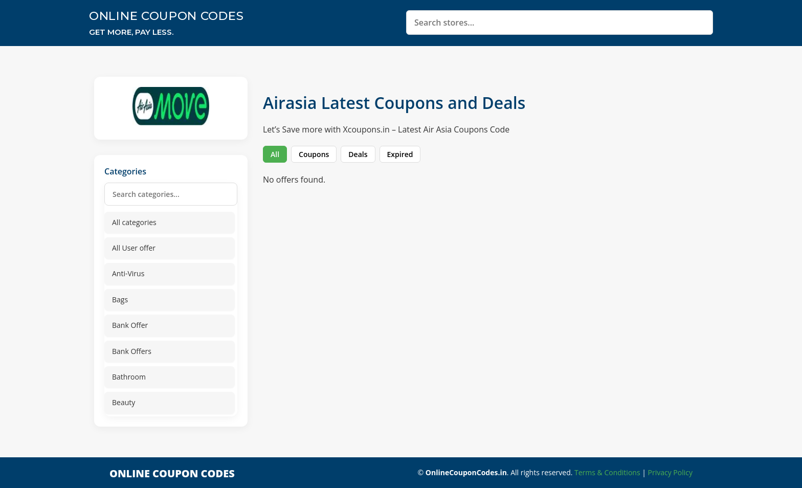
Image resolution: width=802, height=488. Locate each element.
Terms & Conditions (607, 472)
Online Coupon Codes (166, 16)
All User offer (133, 248)
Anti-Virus (128, 273)
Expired (400, 154)
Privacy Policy (670, 472)
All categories (134, 222)
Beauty (123, 402)
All (275, 154)
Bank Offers (131, 351)
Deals (357, 154)
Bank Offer (130, 325)
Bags (120, 299)
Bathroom (129, 377)
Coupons (314, 154)
